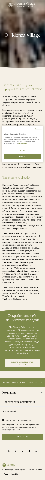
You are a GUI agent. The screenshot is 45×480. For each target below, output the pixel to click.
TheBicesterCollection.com (14, 299)
